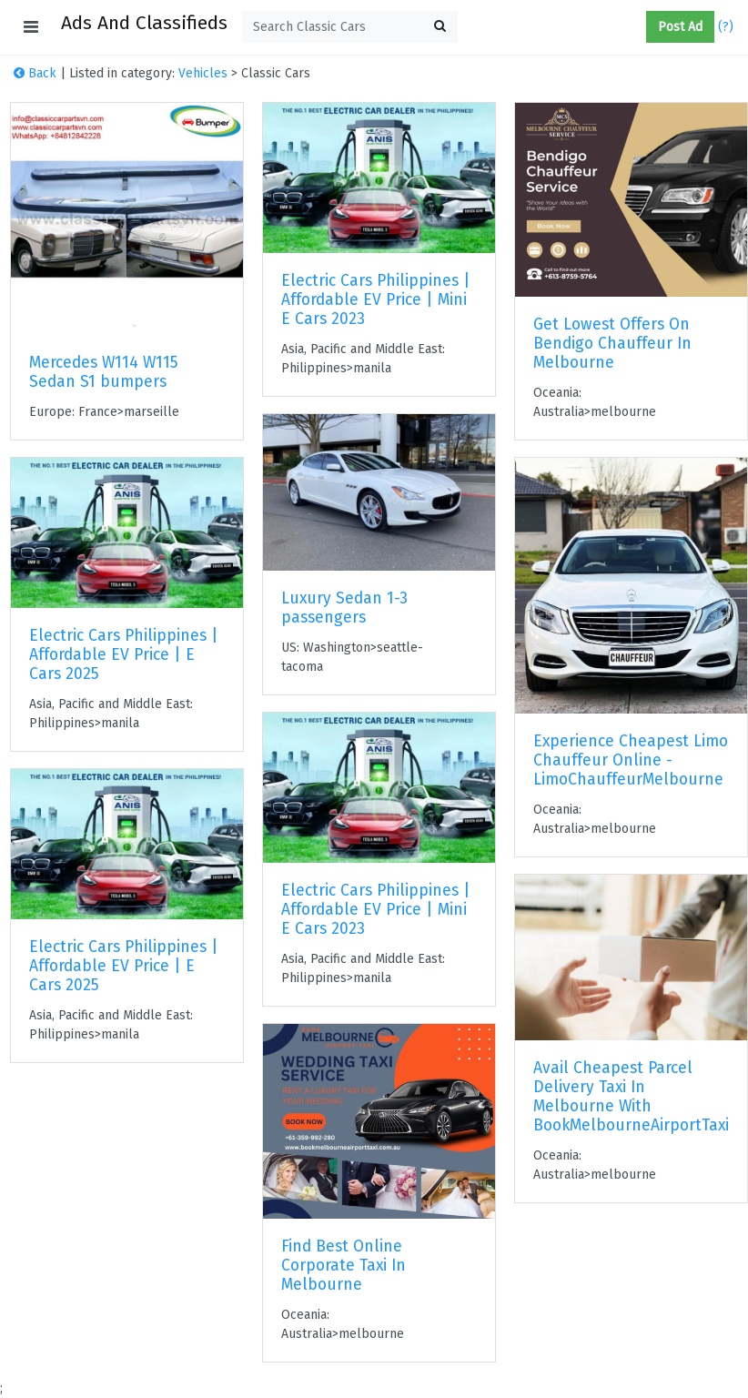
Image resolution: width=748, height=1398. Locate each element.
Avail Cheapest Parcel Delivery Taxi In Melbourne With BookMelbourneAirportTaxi (631, 1097)
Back (35, 73)
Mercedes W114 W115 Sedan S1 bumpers (103, 372)
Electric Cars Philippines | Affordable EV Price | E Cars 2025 (123, 655)
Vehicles (202, 73)
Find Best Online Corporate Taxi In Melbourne (343, 1265)
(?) (725, 27)
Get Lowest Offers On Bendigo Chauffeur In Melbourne (612, 343)
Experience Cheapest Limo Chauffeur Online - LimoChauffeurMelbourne (630, 760)
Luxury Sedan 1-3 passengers (344, 608)
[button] (639, 27)
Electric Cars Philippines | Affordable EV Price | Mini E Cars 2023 (375, 300)
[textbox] (350, 27)
